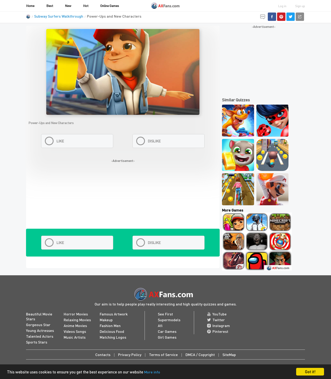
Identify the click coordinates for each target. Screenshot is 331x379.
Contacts (102, 354)
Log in (282, 6)
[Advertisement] (123, 196)
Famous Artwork (114, 314)
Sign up (300, 6)
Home (30, 5)
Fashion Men (110, 325)
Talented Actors (39, 336)
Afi (160, 325)
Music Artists (75, 337)
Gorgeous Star (38, 324)
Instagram (218, 325)
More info (152, 371)
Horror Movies (76, 314)
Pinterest (217, 331)
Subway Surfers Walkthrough (58, 16)
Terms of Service (163, 354)
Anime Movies (75, 325)
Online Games (109, 5)
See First (165, 314)
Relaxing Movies (77, 319)
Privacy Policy (129, 354)
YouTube (217, 314)
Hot (86, 5)
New (68, 5)
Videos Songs (75, 331)
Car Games (167, 331)
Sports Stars (36, 342)
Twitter (216, 319)
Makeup (106, 319)
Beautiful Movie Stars (39, 316)
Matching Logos (113, 337)
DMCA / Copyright (200, 354)
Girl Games (167, 337)
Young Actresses (40, 330)
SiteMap (229, 354)
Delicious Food (112, 331)
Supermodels (169, 319)
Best (49, 5)
